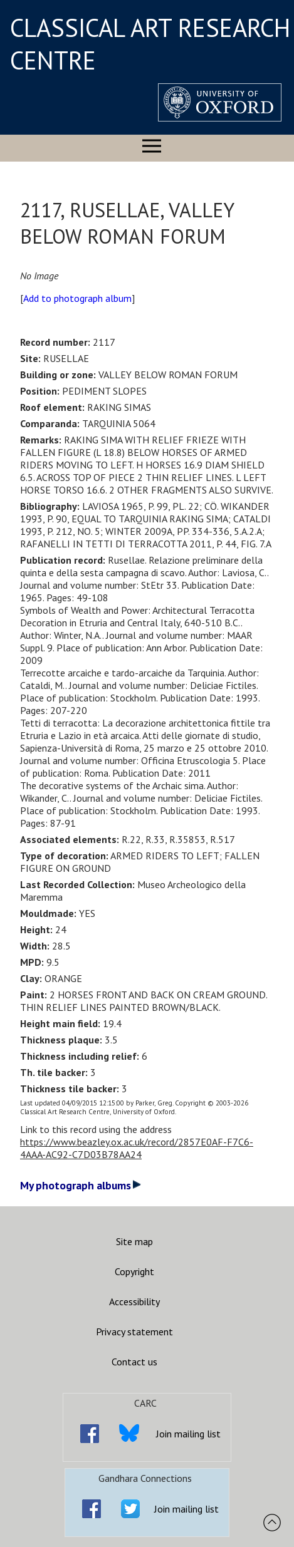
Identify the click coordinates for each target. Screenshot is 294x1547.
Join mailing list (188, 1433)
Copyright (134, 1271)
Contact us (134, 1361)
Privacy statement (134, 1331)
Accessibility (134, 1301)
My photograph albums (80, 1185)
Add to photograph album (77, 298)
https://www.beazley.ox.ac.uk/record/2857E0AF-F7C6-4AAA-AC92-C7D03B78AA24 (136, 1148)
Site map (134, 1241)
